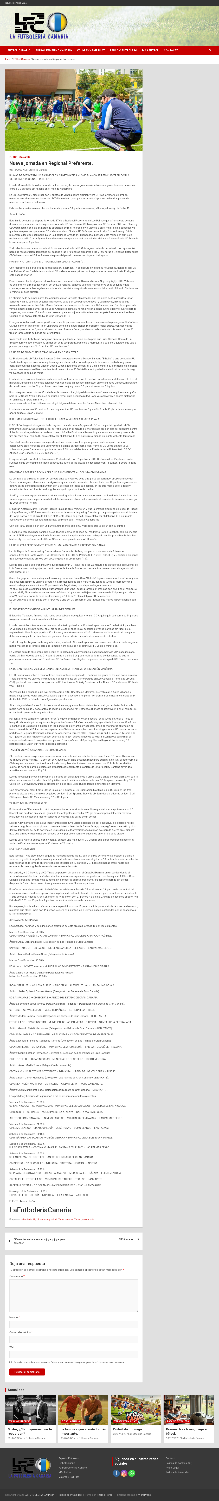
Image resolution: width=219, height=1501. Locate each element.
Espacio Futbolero (123, 50)
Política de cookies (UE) (179, 1463)
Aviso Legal (172, 1467)
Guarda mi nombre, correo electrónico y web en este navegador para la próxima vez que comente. (69, 1362)
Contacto (171, 50)
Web (11, 1347)
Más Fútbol (150, 50)
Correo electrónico (21, 1332)
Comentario (17, 1276)
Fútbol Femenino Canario (53, 50)
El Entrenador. (126, 1239)
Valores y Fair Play (91, 50)
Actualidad (16, 1390)
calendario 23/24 (30, 1219)
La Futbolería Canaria (35, 169)
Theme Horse (104, 1494)
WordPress (144, 1494)
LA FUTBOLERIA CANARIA (39, 1494)
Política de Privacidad (177, 1472)
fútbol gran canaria (84, 1219)
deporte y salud (48, 1219)
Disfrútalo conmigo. (128, 1429)
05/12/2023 (15, 169)
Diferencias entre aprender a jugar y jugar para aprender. (39, 1241)
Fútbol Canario (19, 50)
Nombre (14, 1317)
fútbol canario (65, 1219)
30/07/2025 (14, 1438)
